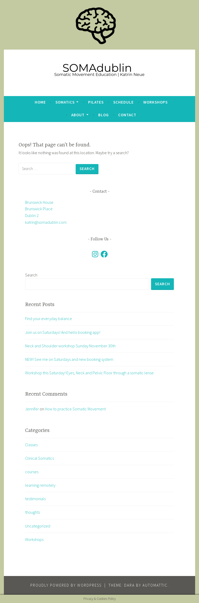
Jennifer (32, 408)
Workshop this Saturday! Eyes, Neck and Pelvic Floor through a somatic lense (89, 372)
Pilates (96, 102)
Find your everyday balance (48, 318)
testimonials (35, 498)
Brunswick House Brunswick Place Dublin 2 (39, 209)
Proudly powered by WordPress (66, 585)
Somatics (65, 102)
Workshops (155, 102)
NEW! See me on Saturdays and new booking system (69, 359)
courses (31, 471)
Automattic (155, 585)
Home (40, 102)
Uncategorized (37, 526)
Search (31, 274)
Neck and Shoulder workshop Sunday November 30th (70, 345)
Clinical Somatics (39, 458)
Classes (31, 444)
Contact (127, 114)
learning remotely (40, 485)
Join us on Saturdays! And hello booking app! (62, 332)
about (77, 114)
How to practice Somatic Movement (75, 408)
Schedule (123, 102)
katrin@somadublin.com (46, 222)
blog (103, 114)
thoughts (32, 512)
